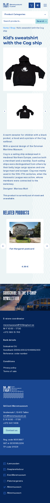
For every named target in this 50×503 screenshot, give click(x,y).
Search (41, 21)
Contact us (11, 430)
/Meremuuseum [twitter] (12, 487)
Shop (12, 28)
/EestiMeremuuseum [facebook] (14, 475)
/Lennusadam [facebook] (11, 463)
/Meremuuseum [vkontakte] (12, 493)
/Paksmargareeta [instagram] (13, 481)
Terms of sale (10, 371)
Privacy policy (9, 368)
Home (6, 28)
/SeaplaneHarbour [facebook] (13, 469)
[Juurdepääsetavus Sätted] (37, 5)
